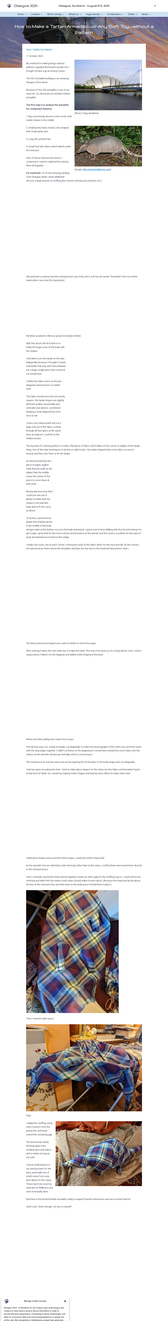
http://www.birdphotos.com (96, 169)
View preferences (56, 1310)
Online (132, 14)
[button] (65, 1274)
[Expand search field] (155, 6)
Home (22, 14)
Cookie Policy (27, 1316)
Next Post (154, 1311)
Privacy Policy (41, 1316)
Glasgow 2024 (25, 6)
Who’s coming (55, 14)
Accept (14, 1310)
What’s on (75, 14)
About (146, 14)
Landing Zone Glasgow (42, 49)
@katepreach (93, 1266)
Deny (35, 1310)
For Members (115, 14)
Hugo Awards (94, 14)
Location (37, 14)
